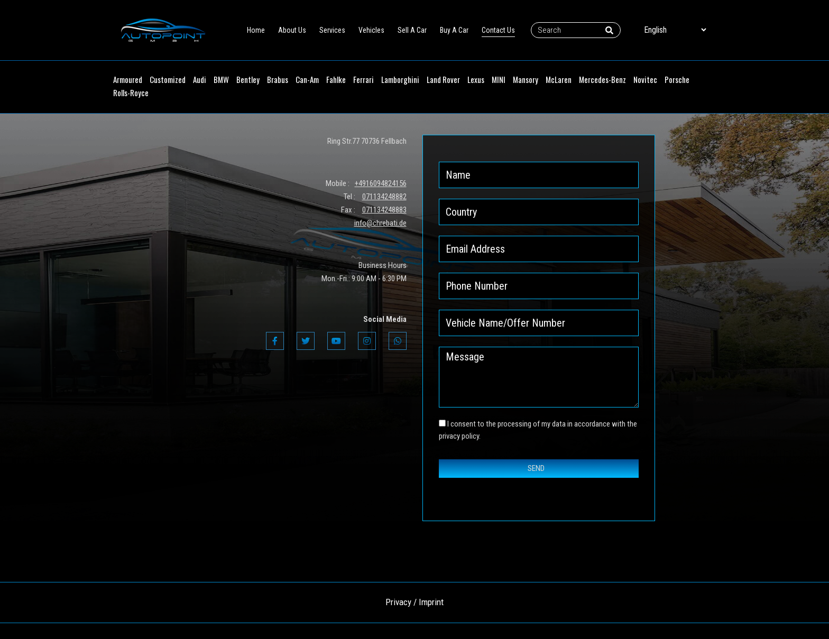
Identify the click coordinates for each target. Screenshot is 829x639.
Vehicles (371, 30)
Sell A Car (412, 30)
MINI (498, 79)
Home (256, 30)
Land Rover (443, 79)
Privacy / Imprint (414, 602)
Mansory (525, 79)
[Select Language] (675, 29)
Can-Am (307, 79)
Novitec (645, 79)
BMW (221, 79)
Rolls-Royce (131, 92)
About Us (292, 30)
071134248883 (384, 210)
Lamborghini (400, 79)
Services (332, 30)
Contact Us (498, 30)
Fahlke (336, 79)
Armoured (127, 79)
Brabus (277, 79)
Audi (199, 79)
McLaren (559, 79)
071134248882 (384, 196)
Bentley (248, 79)
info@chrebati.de (380, 223)
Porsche (677, 79)
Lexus (475, 79)
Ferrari (363, 79)
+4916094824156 (381, 183)
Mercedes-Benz (602, 79)
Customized (168, 79)
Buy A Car (454, 30)
